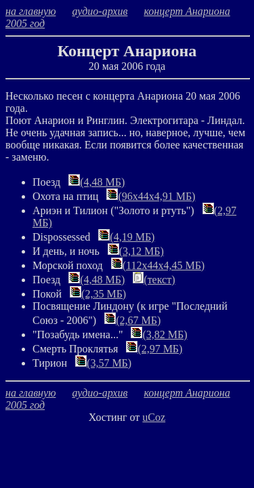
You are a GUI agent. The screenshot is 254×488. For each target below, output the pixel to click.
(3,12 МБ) (136, 251)
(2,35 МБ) (98, 294)
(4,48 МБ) (96, 182)
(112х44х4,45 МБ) (158, 265)
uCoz (153, 417)
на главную (30, 11)
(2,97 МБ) (154, 348)
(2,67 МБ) (132, 320)
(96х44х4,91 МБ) (150, 196)
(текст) (154, 279)
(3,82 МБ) (159, 334)
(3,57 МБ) (103, 363)
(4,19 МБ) (126, 237)
